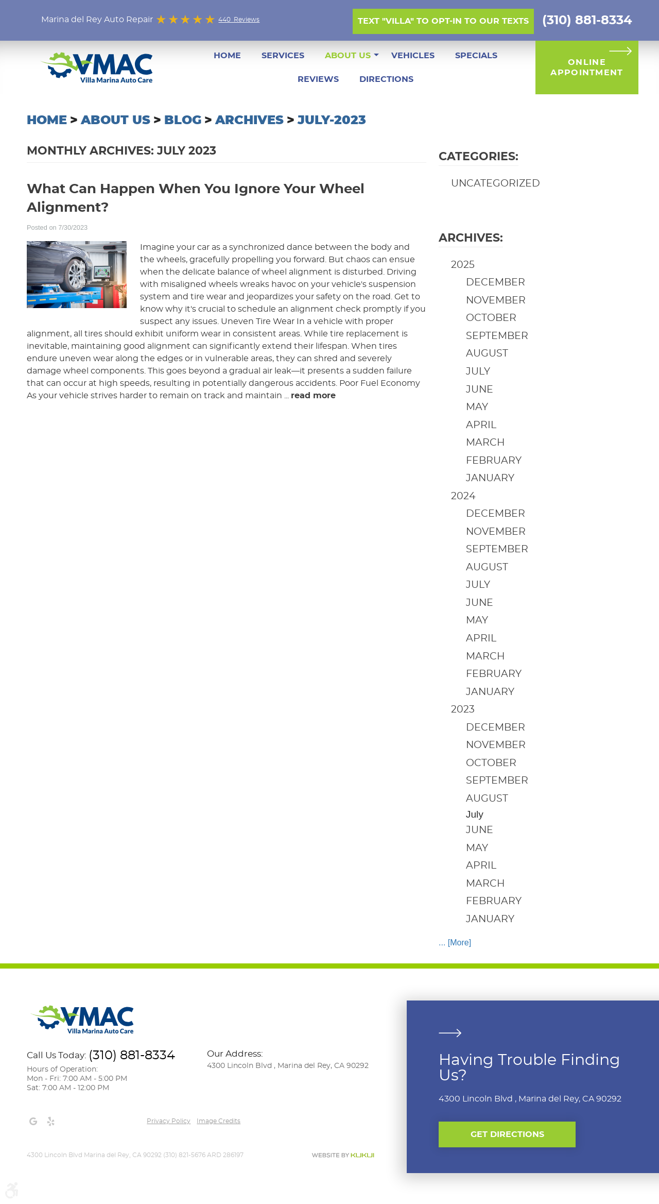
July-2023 (332, 120)
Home (227, 56)
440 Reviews (238, 19)
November (496, 301)
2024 (463, 496)
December (495, 282)
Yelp (50, 1121)
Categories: (478, 156)
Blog (182, 120)
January (490, 478)
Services (283, 56)
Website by (343, 1155)
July (478, 372)
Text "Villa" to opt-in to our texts (443, 21)
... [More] (455, 942)
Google (33, 1121)
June (479, 390)
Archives (249, 120)
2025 (463, 265)
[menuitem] (227, 55)
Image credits (218, 1121)
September (497, 336)
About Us (348, 56)
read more (313, 396)
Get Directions (507, 1134)
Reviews (318, 79)
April (481, 425)
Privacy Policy (168, 1121)
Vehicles (413, 56)
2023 (463, 710)
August (487, 354)
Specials (476, 56)
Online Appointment (586, 67)
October (491, 318)
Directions (386, 79)
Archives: (471, 238)
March (485, 443)
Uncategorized (495, 184)
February (494, 461)
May (477, 407)
